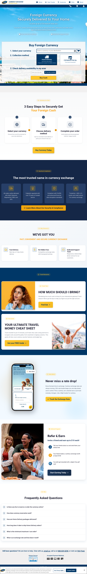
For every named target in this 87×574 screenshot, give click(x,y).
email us (47, 551)
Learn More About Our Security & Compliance (43, 208)
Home (39, 2)
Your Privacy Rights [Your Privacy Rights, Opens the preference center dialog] (59, 570)
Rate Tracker (50, 2)
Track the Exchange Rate (58, 399)
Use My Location (50, 72)
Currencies (62, 2)
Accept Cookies (71, 570)
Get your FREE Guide (16, 343)
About (80, 2)
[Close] (84, 570)
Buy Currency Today (43, 150)
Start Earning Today (59, 473)
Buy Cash (43, 78)
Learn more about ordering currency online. (43, 30)
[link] (33, 559)
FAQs (71, 2)
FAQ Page (81, 551)
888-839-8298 (63, 551)
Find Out (45, 305)
